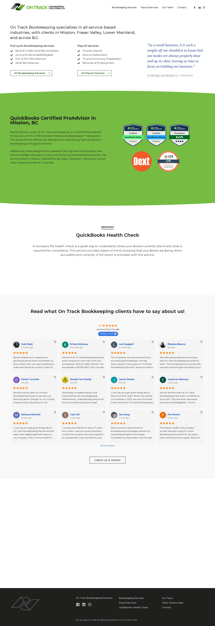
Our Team (167, 598)
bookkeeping (18, 253)
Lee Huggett (126, 453)
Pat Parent (174, 524)
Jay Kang (124, 524)
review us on (108, 443)
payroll (37, 253)
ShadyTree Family (81, 489)
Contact (166, 607)
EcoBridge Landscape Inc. (163, 184)
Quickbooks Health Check (133, 607)
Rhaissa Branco (177, 453)
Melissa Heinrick (30, 524)
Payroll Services (127, 602)
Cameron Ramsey (178, 489)
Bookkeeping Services (131, 598)
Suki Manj (27, 453)
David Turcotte (30, 489)
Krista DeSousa (79, 453)
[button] (31, 183)
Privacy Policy (130, 620)
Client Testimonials (172, 602)
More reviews (107, 555)
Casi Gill (75, 524)
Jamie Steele (126, 489)
